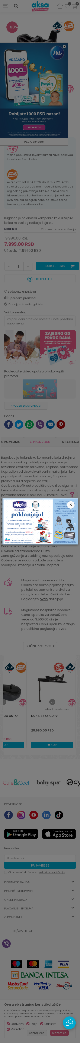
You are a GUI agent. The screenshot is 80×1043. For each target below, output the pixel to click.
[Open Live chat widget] (69, 1022)
